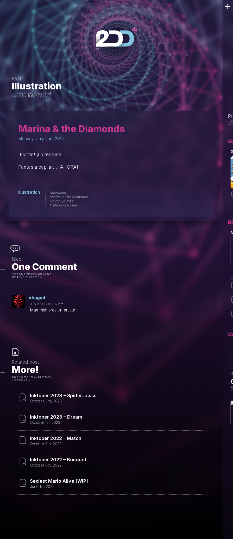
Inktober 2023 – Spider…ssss (63, 395)
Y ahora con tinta (63, 205)
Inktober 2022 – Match (55, 438)
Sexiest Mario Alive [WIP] (59, 481)
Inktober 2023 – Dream (56, 417)
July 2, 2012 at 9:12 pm (46, 304)
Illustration (37, 86)
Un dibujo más (61, 201)
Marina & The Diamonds (68, 197)
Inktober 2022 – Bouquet (58, 459)
